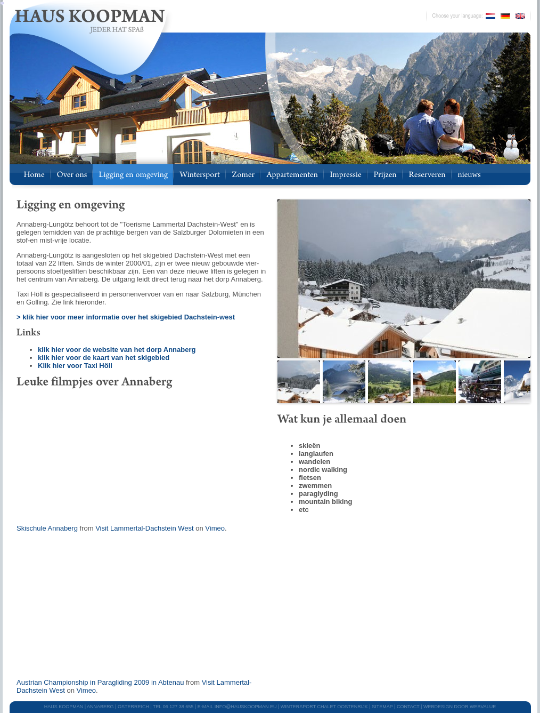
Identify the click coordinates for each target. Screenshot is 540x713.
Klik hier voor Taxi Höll (75, 366)
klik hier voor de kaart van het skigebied (103, 358)
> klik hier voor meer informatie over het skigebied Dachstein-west (126, 317)
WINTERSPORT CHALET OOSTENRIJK (324, 706)
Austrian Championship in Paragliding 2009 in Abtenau (100, 682)
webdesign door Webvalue (459, 706)
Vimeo (215, 528)
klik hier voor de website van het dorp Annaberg (116, 350)
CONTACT (408, 706)
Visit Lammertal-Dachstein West (144, 528)
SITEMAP (382, 706)
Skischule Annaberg (47, 528)
